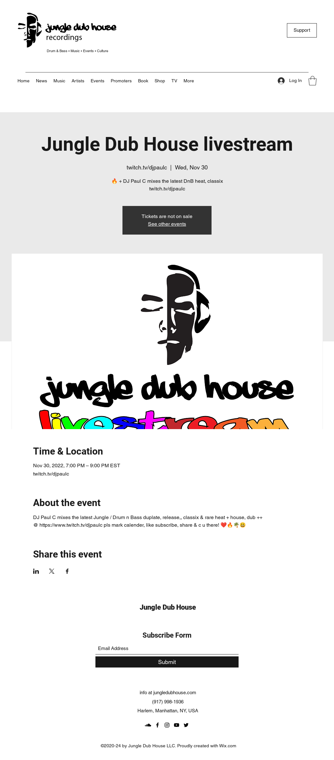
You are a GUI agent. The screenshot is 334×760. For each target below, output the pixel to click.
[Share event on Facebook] (67, 571)
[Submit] (167, 662)
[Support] (302, 30)
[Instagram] (167, 725)
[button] (188, 81)
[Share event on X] (52, 571)
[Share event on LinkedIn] (36, 571)
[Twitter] (186, 725)
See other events (167, 224)
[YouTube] (176, 725)
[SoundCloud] (148, 725)
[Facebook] (157, 725)
